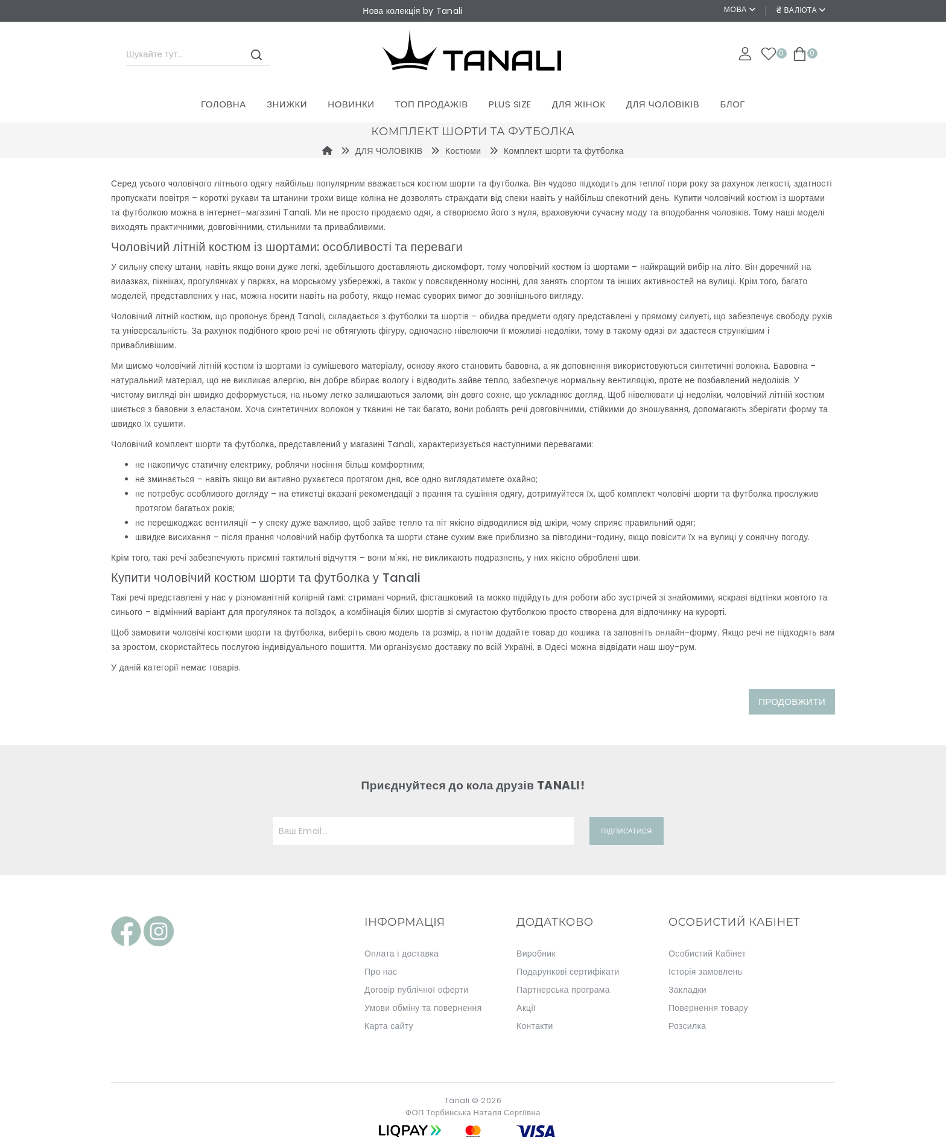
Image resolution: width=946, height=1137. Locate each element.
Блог (732, 104)
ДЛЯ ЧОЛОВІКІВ (662, 104)
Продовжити (791, 701)
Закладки (687, 990)
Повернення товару (708, 1008)
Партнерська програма (563, 990)
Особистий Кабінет (707, 954)
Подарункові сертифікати (568, 972)
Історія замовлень (705, 972)
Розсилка (687, 1026)
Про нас (380, 972)
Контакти (534, 1026)
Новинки (351, 104)
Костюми (463, 151)
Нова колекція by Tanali (412, 11)
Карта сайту (388, 1026)
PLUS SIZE (510, 104)
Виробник (536, 954)
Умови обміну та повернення (423, 1008)
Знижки (287, 104)
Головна (223, 104)
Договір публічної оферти (416, 990)
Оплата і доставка (401, 954)
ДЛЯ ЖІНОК (579, 104)
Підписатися (626, 831)
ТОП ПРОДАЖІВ (431, 104)
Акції (526, 1008)
